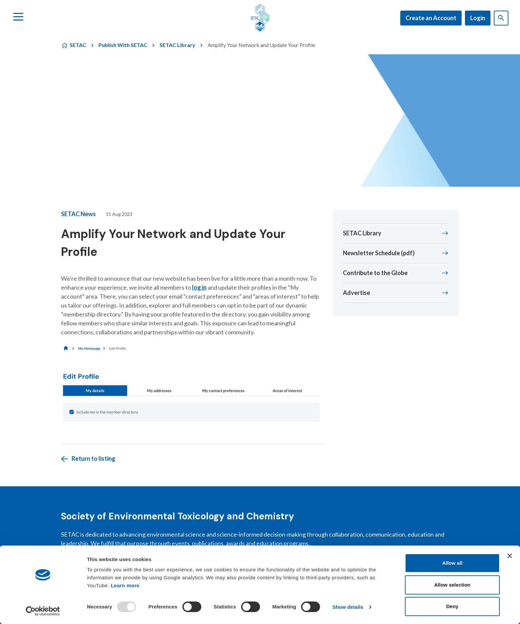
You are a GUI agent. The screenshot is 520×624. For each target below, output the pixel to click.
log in (199, 287)
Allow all (452, 563)
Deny (452, 606)
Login (477, 18)
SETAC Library (177, 45)
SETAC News (78, 213)
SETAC (78, 45)
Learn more (125, 585)
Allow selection (452, 585)
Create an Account (431, 18)
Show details (348, 607)
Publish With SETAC (122, 45)
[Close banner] (509, 555)
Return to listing (93, 458)
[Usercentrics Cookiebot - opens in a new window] (43, 611)
